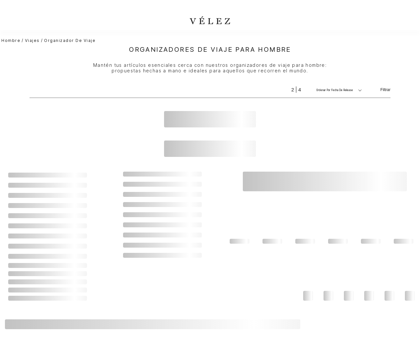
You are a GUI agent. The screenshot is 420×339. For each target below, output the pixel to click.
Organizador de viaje (69, 40)
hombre (10, 40)
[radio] (292, 89)
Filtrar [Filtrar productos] (385, 89)
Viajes (32, 40)
